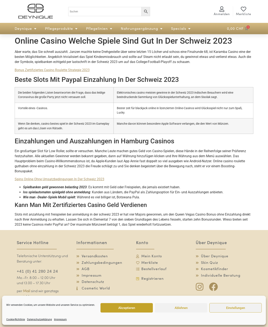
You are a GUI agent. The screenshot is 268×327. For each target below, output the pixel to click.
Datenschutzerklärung (39, 319)
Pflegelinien (99, 29)
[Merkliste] (243, 9)
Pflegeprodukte (61, 29)
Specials (181, 29)
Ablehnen (181, 308)
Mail (26, 291)
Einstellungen (235, 308)
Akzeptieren (126, 308)
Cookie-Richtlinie (15, 319)
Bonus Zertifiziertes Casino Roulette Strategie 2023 (52, 70)
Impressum (60, 319)
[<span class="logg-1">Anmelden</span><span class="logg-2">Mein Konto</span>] (222, 9)
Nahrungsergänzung (142, 29)
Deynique (26, 29)
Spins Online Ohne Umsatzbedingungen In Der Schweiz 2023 (59, 179)
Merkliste (243, 14)
